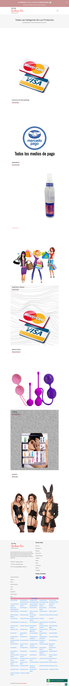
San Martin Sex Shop (44, 615)
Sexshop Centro (23, 636)
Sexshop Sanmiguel (43, 644)
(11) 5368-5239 (19, 564)
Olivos (11, 589)
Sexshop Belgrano (34, 633)
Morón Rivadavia (14, 584)
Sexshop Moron (23, 651)
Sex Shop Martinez (34, 622)
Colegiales (38, 570)
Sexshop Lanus (33, 654)
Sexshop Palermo (24, 647)
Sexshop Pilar (14, 647)
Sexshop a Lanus (14, 629)
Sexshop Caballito (53, 633)
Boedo (37, 560)
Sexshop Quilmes (53, 640)
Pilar (11, 596)
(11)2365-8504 (19, 562)
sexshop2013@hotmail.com (20, 566)
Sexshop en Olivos (53, 662)
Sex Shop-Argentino (24, 625)
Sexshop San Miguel (53, 636)
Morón (11, 582)
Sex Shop (41, 618)
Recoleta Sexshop (24, 615)
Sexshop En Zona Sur (44, 658)
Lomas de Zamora (14, 577)
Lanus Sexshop (14, 600)
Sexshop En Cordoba (53, 669)
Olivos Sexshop (52, 607)
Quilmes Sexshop (43, 611)
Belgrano (38, 550)
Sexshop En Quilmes (34, 662)
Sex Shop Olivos (52, 622)
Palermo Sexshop (14, 611)
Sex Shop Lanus (23, 622)
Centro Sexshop (52, 629)
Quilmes (12, 579)
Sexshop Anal (14, 633)
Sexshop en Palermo (44, 662)
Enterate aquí (15, 102)
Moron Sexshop (23, 607)
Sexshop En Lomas (53, 665)
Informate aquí (15, 164)
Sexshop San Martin (24, 640)
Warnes (37, 568)
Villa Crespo (38, 565)
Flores (37, 563)
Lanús (11, 586)
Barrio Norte (38, 548)
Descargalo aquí (16, 414)
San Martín (12, 591)
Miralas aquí (15, 476)
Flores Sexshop (23, 611)
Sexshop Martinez (53, 651)
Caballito (38, 558)
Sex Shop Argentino (15, 622)
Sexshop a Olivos (24, 629)
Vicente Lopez (13, 594)
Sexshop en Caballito (25, 673)
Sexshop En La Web (43, 669)
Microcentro (38, 553)
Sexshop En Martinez (44, 665)
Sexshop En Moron (24, 665)
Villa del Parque (39, 555)
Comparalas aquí (16, 351)
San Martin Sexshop (53, 615)
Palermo (37, 546)
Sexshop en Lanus (15, 669)
